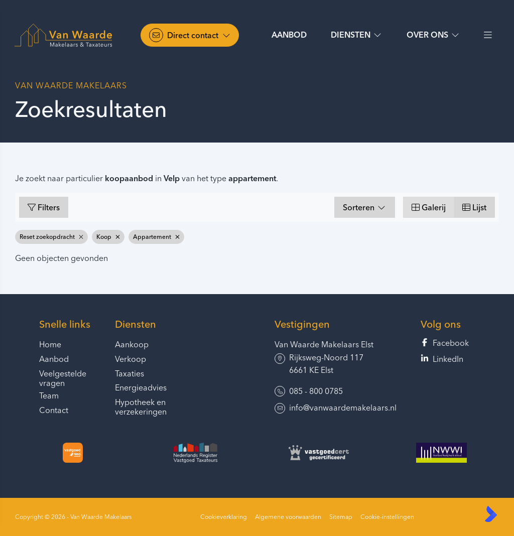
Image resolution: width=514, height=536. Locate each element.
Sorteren (365, 207)
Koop (108, 236)
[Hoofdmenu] (487, 35)
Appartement (156, 236)
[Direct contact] (190, 35)
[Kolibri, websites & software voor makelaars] (491, 514)
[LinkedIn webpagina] (448, 359)
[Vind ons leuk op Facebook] (448, 343)
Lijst (474, 207)
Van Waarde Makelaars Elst (324, 344)
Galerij (429, 207)
